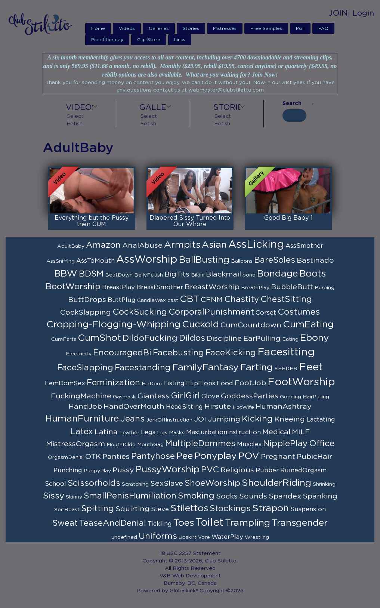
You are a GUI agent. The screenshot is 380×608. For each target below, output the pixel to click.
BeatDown (119, 275)
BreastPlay (118, 287)
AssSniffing (60, 261)
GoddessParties (249, 396)
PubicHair (314, 456)
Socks (227, 496)
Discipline (224, 338)
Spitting (97, 508)
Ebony (314, 338)
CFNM (212, 299)
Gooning (290, 396)
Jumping (224, 419)
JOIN (338, 13)
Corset (266, 313)
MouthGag (150, 444)
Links (179, 39)
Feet (311, 367)
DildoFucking (150, 338)
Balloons (242, 261)
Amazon (103, 245)
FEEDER (285, 368)
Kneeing (289, 419)
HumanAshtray (284, 406)
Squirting (132, 509)
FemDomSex (65, 383)
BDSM (91, 274)
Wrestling (257, 537)
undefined (124, 537)
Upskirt (188, 537)
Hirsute (217, 406)
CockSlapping (85, 312)
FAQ (323, 28)
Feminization (113, 383)
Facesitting (286, 352)
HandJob (85, 406)
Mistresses (225, 28)
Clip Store (148, 39)
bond (249, 275)
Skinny (74, 497)
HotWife (243, 407)
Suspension (308, 509)
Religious (237, 470)
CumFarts (63, 339)
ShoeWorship (212, 483)
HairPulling (316, 396)
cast (172, 300)
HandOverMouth (134, 406)
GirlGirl (185, 396)
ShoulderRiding (276, 483)
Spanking (320, 496)
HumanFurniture (82, 418)
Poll (300, 28)
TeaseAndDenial (112, 523)
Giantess (153, 396)
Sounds (253, 496)
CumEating (308, 324)
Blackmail (223, 274)
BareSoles (274, 260)
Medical (276, 432)
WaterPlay (227, 537)
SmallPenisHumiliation (130, 496)
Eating (290, 339)
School (55, 484)
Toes (183, 523)
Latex (81, 432)
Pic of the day (107, 39)
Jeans (132, 419)
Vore (204, 537)
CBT (189, 299)
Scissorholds (94, 483)
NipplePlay (285, 443)
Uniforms (158, 536)
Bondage (277, 273)
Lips (162, 432)
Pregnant (278, 456)
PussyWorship (168, 469)
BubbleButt (292, 287)
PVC (210, 470)
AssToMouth (95, 261)
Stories (191, 28)
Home (98, 28)
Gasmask (124, 396)
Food (225, 383)
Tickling (160, 524)
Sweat (65, 523)
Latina (106, 432)
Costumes (299, 312)
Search (292, 103)
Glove (210, 396)
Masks (177, 432)
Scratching (135, 484)
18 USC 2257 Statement (190, 553)
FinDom (152, 383)
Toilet (209, 523)
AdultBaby (70, 246)
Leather (129, 432)
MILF (301, 432)
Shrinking (324, 484)
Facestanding (143, 368)
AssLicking (256, 245)
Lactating (320, 420)
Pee (184, 456)
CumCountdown (250, 325)
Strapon (270, 508)
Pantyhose (153, 456)
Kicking (257, 419)
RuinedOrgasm (303, 470)
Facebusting (178, 353)
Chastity (241, 299)
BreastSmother (159, 287)
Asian (214, 245)
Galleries (159, 28)
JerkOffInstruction (169, 420)
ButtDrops (87, 299)
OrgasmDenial (66, 457)
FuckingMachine (81, 396)
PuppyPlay (97, 470)
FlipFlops (200, 383)
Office (321, 443)
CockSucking (139, 312)
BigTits (176, 274)
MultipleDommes (200, 443)
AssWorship (146, 259)
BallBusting (204, 260)
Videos (127, 28)
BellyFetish (148, 275)
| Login (361, 13)
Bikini (197, 275)
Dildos (192, 338)
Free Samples (266, 28)
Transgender (300, 523)
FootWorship (301, 382)
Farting (256, 367)
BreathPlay (255, 287)
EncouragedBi (122, 353)
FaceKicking (231, 353)
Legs (148, 432)
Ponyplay (215, 456)
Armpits (182, 245)
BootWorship (73, 287)
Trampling (247, 523)
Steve (160, 509)
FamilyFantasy (205, 367)
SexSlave (166, 483)
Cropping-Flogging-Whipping (113, 324)
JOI (200, 419)
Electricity (79, 354)
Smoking (196, 496)
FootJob (250, 383)
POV (248, 456)
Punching (67, 470)
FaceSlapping (85, 368)
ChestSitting (286, 299)
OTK (93, 456)
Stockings (230, 508)
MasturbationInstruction (223, 432)
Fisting (174, 383)
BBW (65, 273)
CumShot (99, 338)
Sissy (53, 496)
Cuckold (200, 324)
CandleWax (151, 300)
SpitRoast (67, 509)
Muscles (249, 444)
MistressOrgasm (75, 444)
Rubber (267, 470)
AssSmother (304, 246)
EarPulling (262, 338)
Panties (116, 456)
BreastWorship (212, 287)
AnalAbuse (142, 245)
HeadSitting (184, 407)
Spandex (285, 496)
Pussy (123, 470)
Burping (324, 287)
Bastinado (315, 260)
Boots (312, 273)
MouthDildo (121, 444)
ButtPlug (122, 300)
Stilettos (189, 508)
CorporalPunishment (211, 312)
